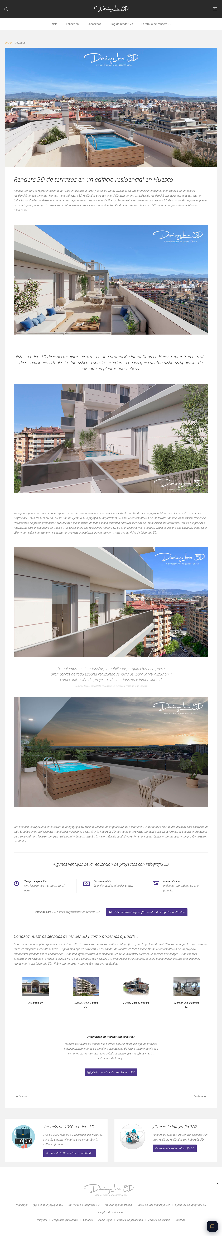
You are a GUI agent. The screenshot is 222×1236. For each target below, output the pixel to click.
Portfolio (42, 1220)
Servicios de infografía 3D (84, 1205)
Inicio (54, 24)
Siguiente (199, 1096)
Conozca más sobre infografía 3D (174, 1148)
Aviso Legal (105, 1220)
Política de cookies (159, 1220)
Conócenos (94, 24)
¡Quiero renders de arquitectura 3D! (111, 1072)
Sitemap (180, 1220)
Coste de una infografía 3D (154, 1205)
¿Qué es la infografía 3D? (48, 1205)
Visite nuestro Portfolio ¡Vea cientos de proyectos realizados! (147, 912)
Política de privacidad (130, 1220)
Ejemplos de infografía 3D (190, 1205)
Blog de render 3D (121, 24)
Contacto (88, 1220)
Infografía (21, 1205)
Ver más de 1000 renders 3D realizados (69, 1153)
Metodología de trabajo (118, 1205)
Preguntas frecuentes (65, 1220)
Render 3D (72, 24)
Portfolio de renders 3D (156, 24)
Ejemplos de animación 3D (112, 1212)
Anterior (21, 1096)
